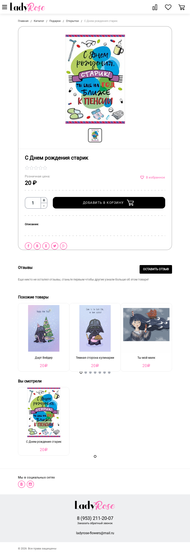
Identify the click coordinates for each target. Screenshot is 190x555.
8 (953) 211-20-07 (95, 518)
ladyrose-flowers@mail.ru (95, 533)
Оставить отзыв (156, 269)
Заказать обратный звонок (95, 523)
